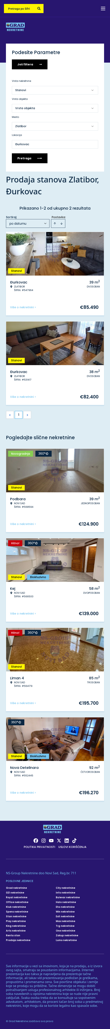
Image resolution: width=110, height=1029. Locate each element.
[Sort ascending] (55, 223)
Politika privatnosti (39, 847)
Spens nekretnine (17, 911)
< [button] (10, 414)
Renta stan (13, 935)
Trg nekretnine (65, 926)
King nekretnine (16, 926)
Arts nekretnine (16, 930)
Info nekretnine (65, 892)
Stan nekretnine (16, 916)
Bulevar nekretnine (68, 897)
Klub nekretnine (16, 907)
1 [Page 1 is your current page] (18, 414)
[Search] (39, 8)
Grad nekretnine (16, 888)
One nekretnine (65, 930)
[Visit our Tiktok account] (74, 840)
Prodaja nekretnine (18, 940)
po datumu (17, 223)
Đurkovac (22, 144)
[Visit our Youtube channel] (51, 840)
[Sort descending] (61, 223)
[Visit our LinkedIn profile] (66, 840)
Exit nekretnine (65, 916)
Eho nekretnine (65, 907)
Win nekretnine (65, 911)
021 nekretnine (15, 892)
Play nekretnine (16, 921)
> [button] (27, 414)
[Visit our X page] (59, 840)
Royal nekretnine (16, 897)
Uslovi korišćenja (72, 847)
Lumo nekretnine (66, 940)
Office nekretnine (17, 902)
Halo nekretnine (66, 902)
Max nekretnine (65, 921)
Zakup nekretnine (67, 935)
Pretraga (29, 158)
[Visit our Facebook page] (35, 840)
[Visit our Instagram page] (43, 840)
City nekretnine (65, 888)
